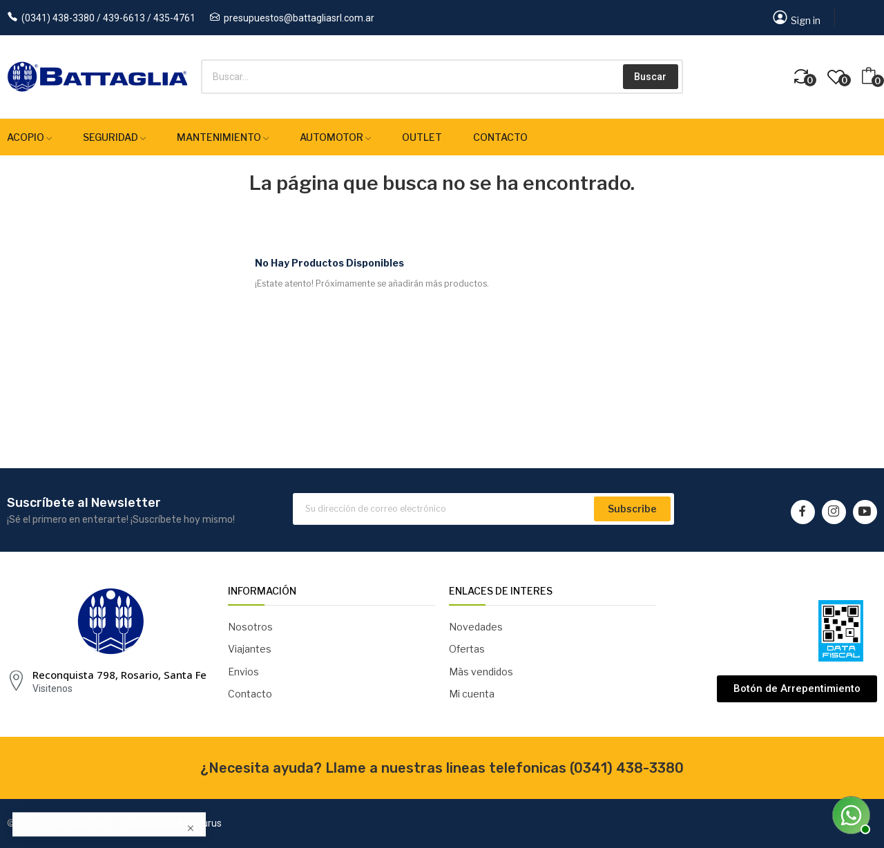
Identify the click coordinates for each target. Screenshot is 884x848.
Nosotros (250, 627)
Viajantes (249, 649)
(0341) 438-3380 (627, 768)
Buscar (650, 76)
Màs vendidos (481, 671)
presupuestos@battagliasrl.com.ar (299, 17)
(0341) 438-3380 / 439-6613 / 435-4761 (108, 17)
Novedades (476, 627)
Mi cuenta (471, 694)
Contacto (250, 694)
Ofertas (467, 649)
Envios (243, 671)
